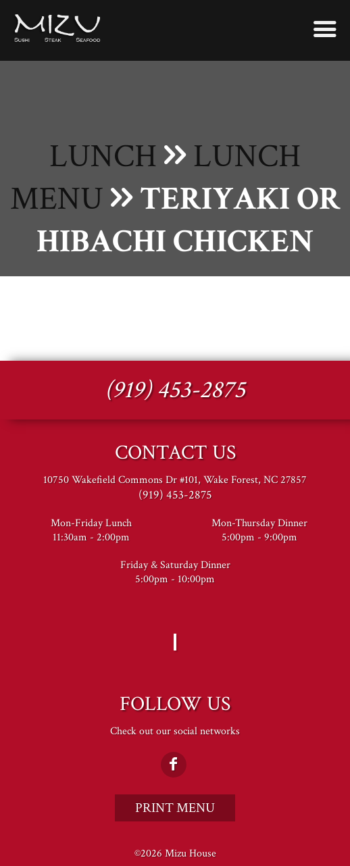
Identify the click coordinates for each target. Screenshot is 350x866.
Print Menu (175, 808)
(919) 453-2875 (175, 390)
